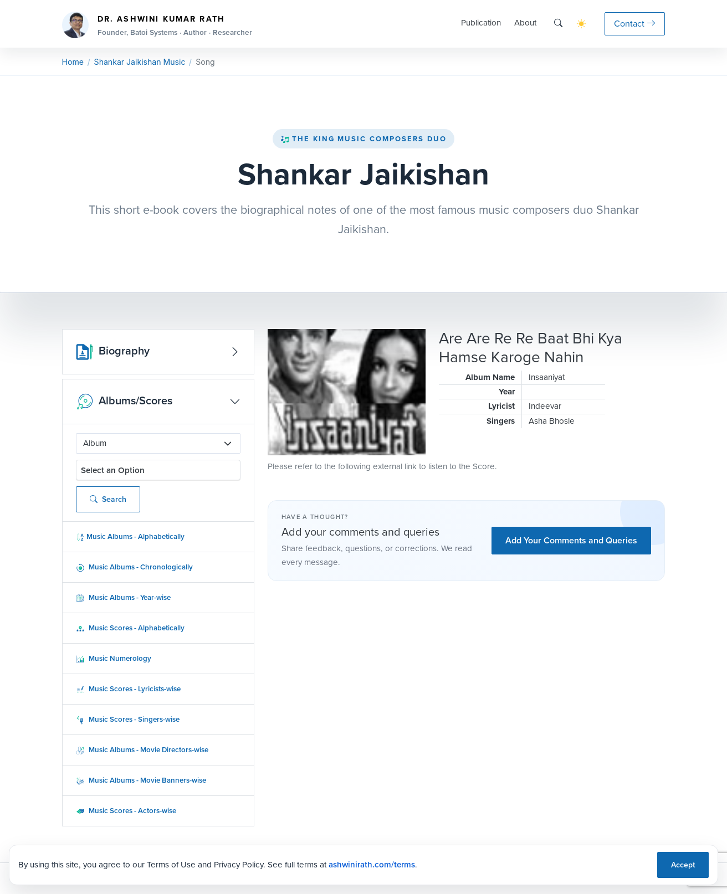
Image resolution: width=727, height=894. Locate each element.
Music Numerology (113, 658)
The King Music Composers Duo (363, 138)
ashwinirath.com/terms (372, 865)
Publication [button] (481, 23)
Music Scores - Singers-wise (128, 719)
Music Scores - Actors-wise (126, 810)
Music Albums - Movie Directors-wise (142, 749)
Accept (683, 865)
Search (108, 499)
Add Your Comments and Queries (571, 540)
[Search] (558, 23)
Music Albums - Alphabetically (130, 536)
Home (73, 61)
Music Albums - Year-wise (123, 597)
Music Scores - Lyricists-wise (128, 689)
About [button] (525, 23)
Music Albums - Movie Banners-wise (141, 780)
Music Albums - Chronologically (134, 567)
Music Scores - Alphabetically (130, 628)
